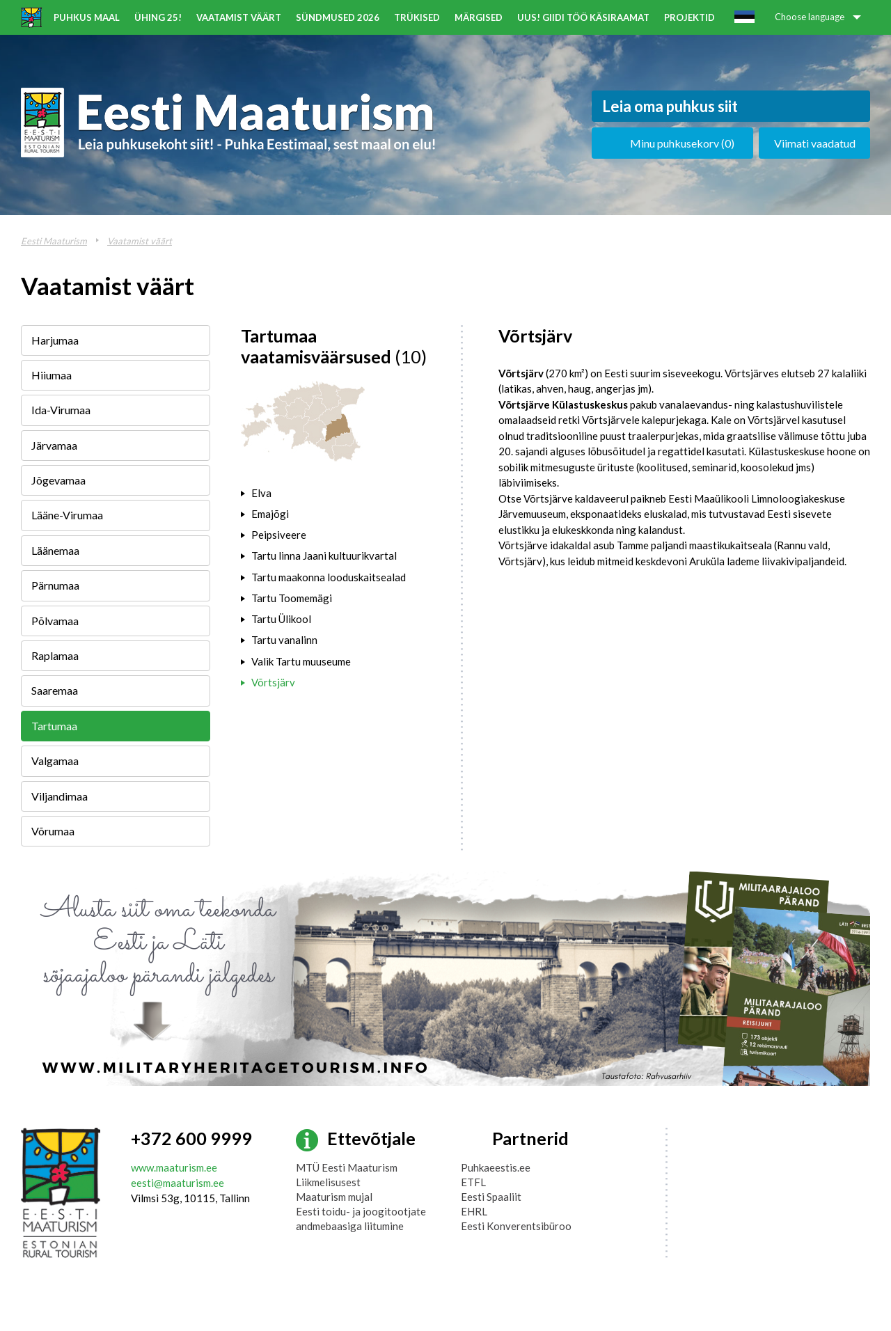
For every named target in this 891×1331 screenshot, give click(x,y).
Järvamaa (54, 445)
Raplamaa (55, 655)
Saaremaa (54, 690)
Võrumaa (52, 830)
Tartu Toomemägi (291, 598)
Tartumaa (54, 725)
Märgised (479, 17)
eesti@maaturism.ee (177, 1182)
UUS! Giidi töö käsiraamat (583, 17)
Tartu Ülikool (281, 619)
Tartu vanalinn (284, 639)
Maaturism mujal (334, 1196)
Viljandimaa (59, 796)
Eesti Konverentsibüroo (516, 1226)
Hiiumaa (51, 374)
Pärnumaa (55, 585)
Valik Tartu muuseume (301, 661)
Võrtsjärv (273, 682)
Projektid (689, 17)
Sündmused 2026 (337, 17)
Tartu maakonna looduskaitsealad (328, 577)
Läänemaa (55, 550)
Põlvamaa (55, 620)
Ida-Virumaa (60, 409)
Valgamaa (55, 760)
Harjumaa (55, 340)
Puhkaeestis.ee (495, 1167)
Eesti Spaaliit (491, 1196)
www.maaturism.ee (174, 1167)
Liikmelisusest (328, 1182)
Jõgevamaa (58, 480)
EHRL (474, 1211)
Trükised (417, 17)
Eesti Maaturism (54, 240)
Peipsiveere (278, 534)
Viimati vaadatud (814, 143)
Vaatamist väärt (238, 17)
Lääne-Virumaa (67, 514)
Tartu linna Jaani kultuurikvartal (324, 555)
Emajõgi (270, 513)
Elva (261, 493)
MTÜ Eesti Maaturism (346, 1167)
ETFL (473, 1182)
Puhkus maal (87, 17)
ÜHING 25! (158, 17)
